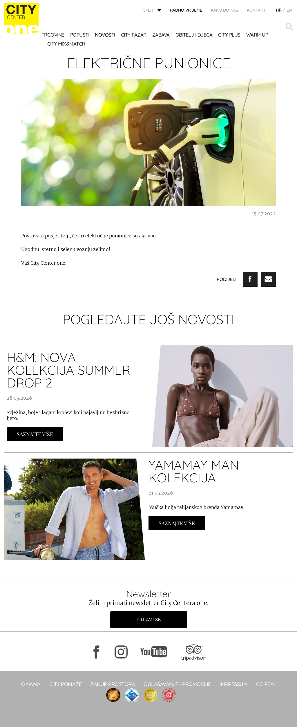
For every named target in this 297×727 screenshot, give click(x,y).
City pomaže (65, 684)
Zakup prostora (112, 684)
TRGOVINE (52, 35)
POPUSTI (79, 35)
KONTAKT (256, 10)
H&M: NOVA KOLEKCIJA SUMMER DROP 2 (68, 370)
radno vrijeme (186, 10)
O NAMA (31, 684)
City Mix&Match (66, 44)
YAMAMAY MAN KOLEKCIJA (193, 471)
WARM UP (257, 35)
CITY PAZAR (133, 35)
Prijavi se (148, 620)
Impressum (234, 684)
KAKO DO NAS (224, 10)
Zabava (161, 35)
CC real (266, 684)
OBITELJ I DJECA (194, 35)
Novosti (105, 35)
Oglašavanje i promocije (177, 684)
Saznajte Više (35, 434)
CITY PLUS (229, 35)
